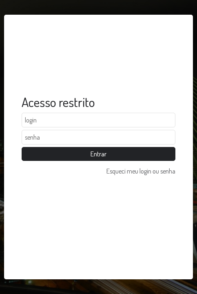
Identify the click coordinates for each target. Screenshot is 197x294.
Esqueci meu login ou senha (140, 171)
